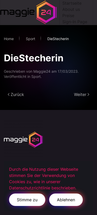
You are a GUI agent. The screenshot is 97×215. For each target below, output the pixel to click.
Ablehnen (66, 199)
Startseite (71, 3)
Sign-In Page (74, 21)
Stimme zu (27, 199)
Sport (36, 76)
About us (71, 9)
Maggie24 (41, 71)
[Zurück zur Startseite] (29, 12)
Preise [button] (68, 15)
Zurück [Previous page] (16, 94)
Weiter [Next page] (81, 94)
